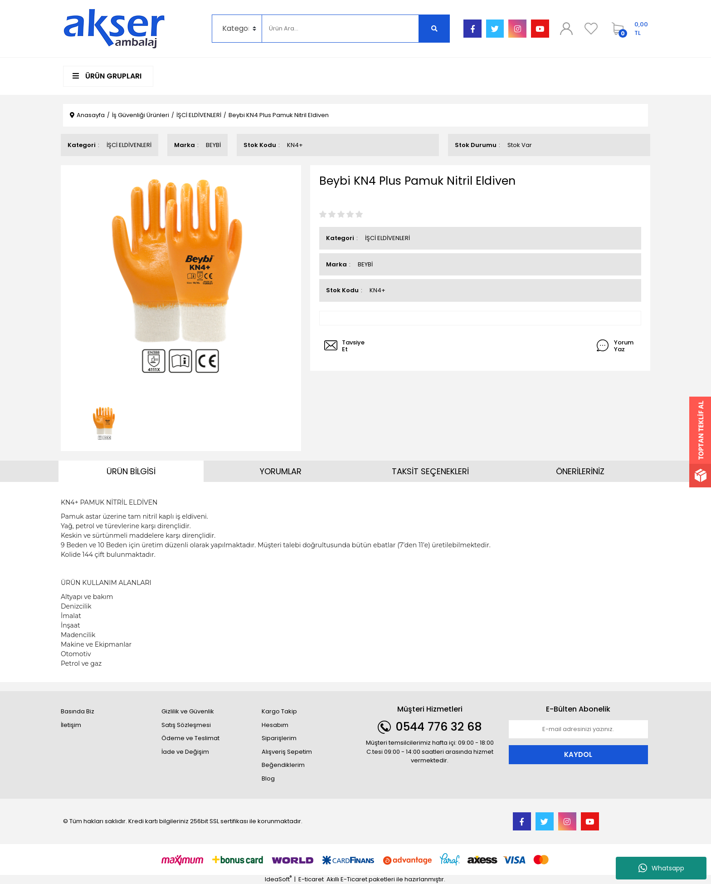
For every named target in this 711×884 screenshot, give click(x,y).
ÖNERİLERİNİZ (580, 471)
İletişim (71, 725)
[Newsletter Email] (578, 729)
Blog (268, 778)
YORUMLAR (281, 471)
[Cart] (627, 29)
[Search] (340, 28)
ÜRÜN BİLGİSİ (131, 471)
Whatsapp (661, 868)
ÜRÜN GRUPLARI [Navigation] (107, 76)
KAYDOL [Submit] (578, 754)
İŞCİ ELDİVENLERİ (129, 145)
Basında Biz (77, 711)
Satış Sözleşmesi (186, 725)
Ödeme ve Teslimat (190, 738)
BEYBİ (213, 145)
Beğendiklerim (283, 765)
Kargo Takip (279, 711)
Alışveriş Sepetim (287, 751)
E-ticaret (311, 879)
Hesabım (275, 725)
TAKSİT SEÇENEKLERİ (430, 471)
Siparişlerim (279, 738)
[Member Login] (566, 29)
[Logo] (114, 28)
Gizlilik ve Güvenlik (187, 711)
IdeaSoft (278, 879)
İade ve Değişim (185, 751)
